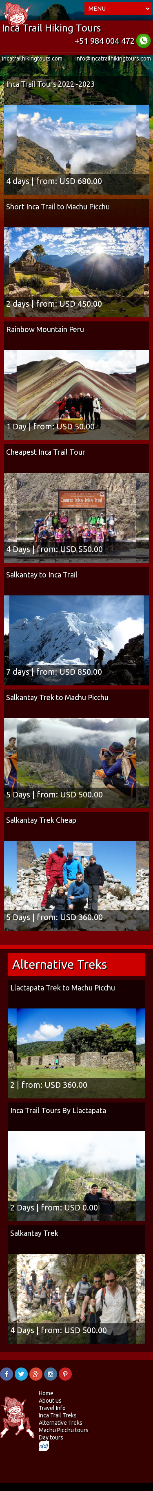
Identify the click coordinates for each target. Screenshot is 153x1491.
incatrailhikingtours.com (32, 58)
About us (50, 1400)
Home (46, 1393)
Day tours (51, 1437)
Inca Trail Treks (58, 1415)
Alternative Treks (60, 1422)
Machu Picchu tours (64, 1430)
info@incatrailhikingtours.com (113, 58)
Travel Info (52, 1408)
